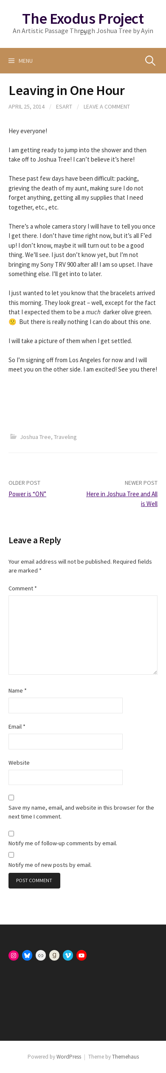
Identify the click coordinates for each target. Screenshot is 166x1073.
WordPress (68, 1056)
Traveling (65, 437)
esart (64, 106)
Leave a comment (107, 106)
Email (16, 726)
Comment (22, 588)
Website (19, 762)
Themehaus (125, 1056)
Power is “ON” (27, 494)
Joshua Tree (35, 437)
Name (17, 690)
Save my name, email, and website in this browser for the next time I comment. (81, 812)
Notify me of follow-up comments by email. (62, 843)
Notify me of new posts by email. (50, 865)
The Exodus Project (83, 18)
